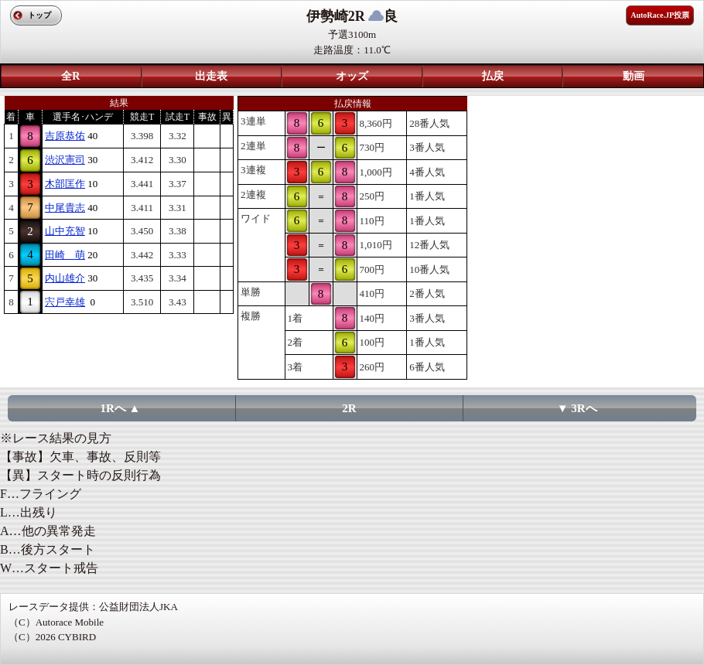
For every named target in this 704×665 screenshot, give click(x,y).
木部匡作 (65, 183)
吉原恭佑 (65, 136)
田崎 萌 (65, 255)
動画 (633, 76)
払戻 (493, 76)
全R (70, 76)
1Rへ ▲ (121, 408)
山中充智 (65, 231)
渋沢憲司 (65, 159)
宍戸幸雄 (65, 302)
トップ (39, 15)
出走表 (211, 76)
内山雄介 (65, 278)
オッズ (352, 76)
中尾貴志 (65, 207)
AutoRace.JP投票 (660, 15)
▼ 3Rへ (577, 408)
